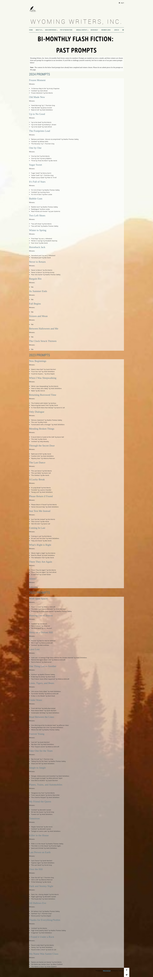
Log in (122, 3)
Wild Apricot (106, 971)
